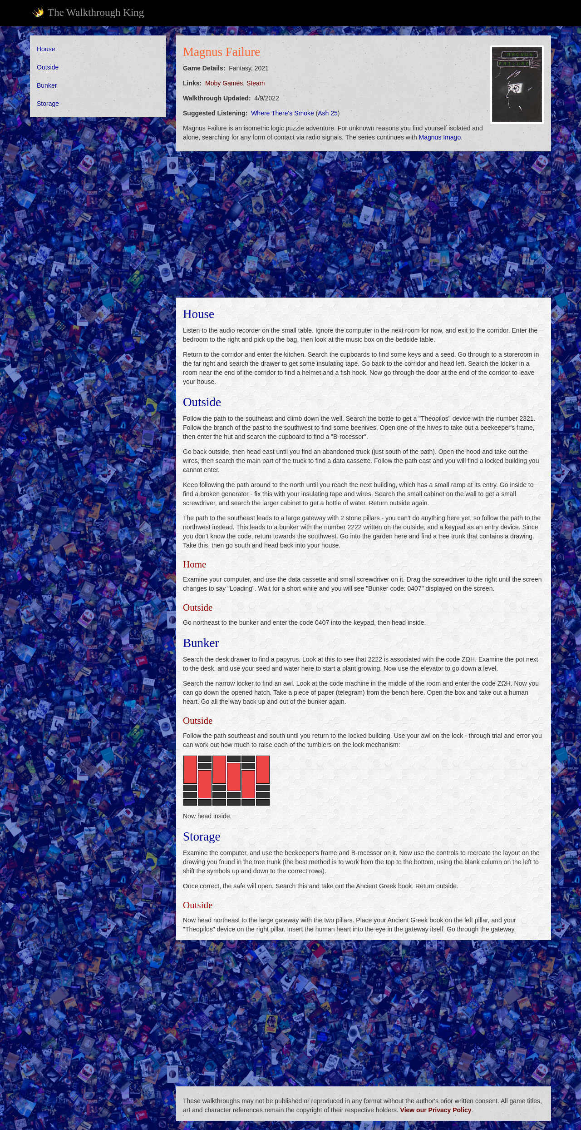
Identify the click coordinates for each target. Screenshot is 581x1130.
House (46, 49)
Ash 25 (328, 113)
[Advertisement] (98, 262)
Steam (255, 83)
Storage (48, 103)
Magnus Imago (440, 137)
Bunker (47, 85)
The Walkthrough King (88, 12)
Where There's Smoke (282, 113)
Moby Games (224, 83)
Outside (48, 67)
